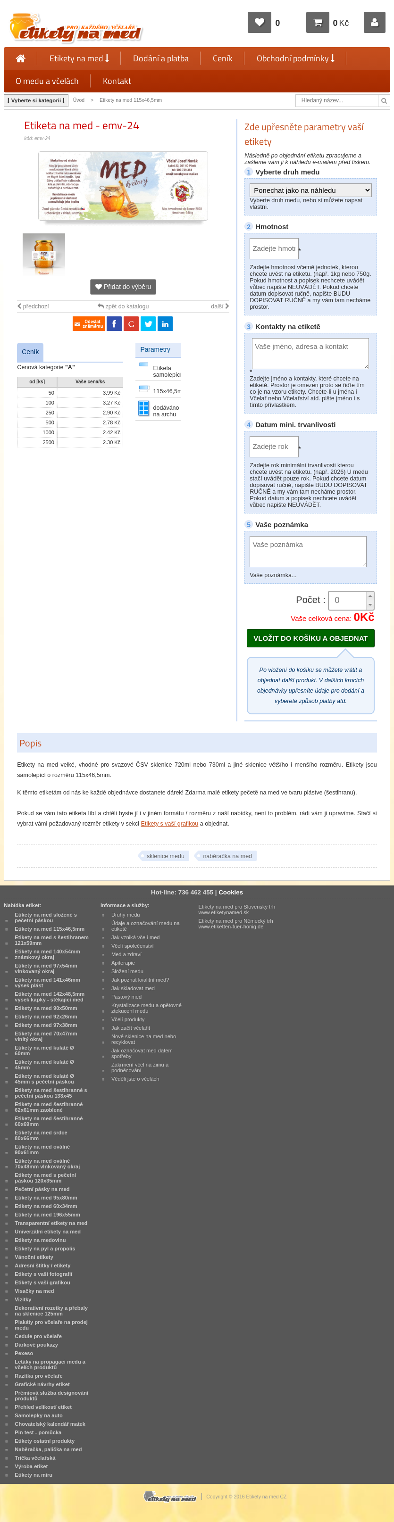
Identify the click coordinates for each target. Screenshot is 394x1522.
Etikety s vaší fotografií (43, 1274)
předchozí (33, 306)
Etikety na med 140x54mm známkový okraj (47, 954)
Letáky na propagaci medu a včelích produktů (50, 1364)
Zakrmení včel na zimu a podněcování (139, 1067)
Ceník (223, 58)
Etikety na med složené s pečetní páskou (46, 917)
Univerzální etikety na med (48, 1231)
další (220, 306)
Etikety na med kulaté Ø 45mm (44, 1064)
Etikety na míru (33, 1475)
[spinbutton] (351, 600)
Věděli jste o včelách (135, 1079)
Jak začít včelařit (130, 1028)
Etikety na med (79, 58)
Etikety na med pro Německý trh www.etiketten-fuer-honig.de (235, 923)
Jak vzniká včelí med (135, 937)
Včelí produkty (128, 1019)
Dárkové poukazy (36, 1345)
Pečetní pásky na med (42, 1189)
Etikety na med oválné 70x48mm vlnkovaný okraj (47, 1163)
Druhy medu (125, 915)
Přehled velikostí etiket (43, 1407)
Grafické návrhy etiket (42, 1384)
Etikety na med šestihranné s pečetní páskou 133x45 (51, 1093)
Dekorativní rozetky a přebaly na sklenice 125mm (51, 1310)
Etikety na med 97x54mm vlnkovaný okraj (46, 968)
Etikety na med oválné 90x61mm (42, 1149)
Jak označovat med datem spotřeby (142, 1053)
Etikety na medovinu (40, 1240)
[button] (370, 596)
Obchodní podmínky (296, 58)
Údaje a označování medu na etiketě (145, 926)
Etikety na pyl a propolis (45, 1248)
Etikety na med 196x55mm (47, 1214)
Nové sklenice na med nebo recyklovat (143, 1039)
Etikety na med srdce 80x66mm (41, 1135)
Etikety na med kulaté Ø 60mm (44, 1050)
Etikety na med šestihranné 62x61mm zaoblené (49, 1107)
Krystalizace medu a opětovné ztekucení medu (146, 1008)
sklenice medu (165, 856)
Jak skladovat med (133, 988)
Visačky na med (34, 1291)
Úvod (78, 100)
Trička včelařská (35, 1458)
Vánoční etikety (34, 1257)
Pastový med (126, 997)
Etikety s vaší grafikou (170, 823)
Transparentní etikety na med (51, 1223)
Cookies (230, 892)
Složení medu (127, 971)
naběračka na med (227, 856)
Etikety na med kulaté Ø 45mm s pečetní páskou (44, 1078)
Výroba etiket (31, 1466)
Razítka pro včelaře (38, 1376)
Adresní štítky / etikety (42, 1265)
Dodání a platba (161, 58)
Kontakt (117, 80)
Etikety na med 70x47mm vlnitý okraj (46, 1036)
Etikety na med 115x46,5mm (131, 100)
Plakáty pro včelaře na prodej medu (51, 1325)
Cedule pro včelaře (38, 1336)
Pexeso (24, 1353)
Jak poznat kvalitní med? (140, 980)
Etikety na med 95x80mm (46, 1197)
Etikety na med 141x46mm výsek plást (47, 982)
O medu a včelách (47, 80)
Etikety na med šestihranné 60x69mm (49, 1121)
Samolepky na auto (38, 1415)
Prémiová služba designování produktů (51, 1395)
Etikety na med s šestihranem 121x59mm (51, 940)
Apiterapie (123, 963)
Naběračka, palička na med (48, 1449)
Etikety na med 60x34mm (46, 1206)
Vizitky (23, 1299)
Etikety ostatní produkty (45, 1441)
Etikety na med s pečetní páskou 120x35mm (45, 1177)
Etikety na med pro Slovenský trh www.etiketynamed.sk (236, 909)
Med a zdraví (126, 954)
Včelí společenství (132, 946)
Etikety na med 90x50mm (46, 1008)
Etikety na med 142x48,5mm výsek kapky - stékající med (49, 996)
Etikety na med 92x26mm (46, 1016)
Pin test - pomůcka (38, 1432)
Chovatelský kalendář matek (50, 1424)
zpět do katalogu (123, 306)
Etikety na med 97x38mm (46, 1025)
